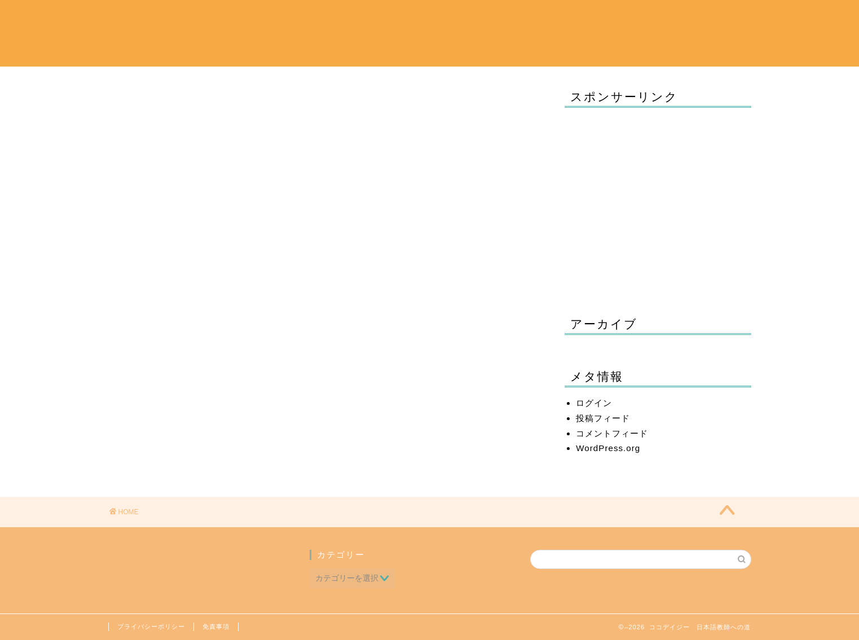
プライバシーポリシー (151, 626)
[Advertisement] (658, 203)
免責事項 (216, 626)
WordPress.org (608, 448)
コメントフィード (612, 433)
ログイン (594, 403)
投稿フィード (603, 418)
